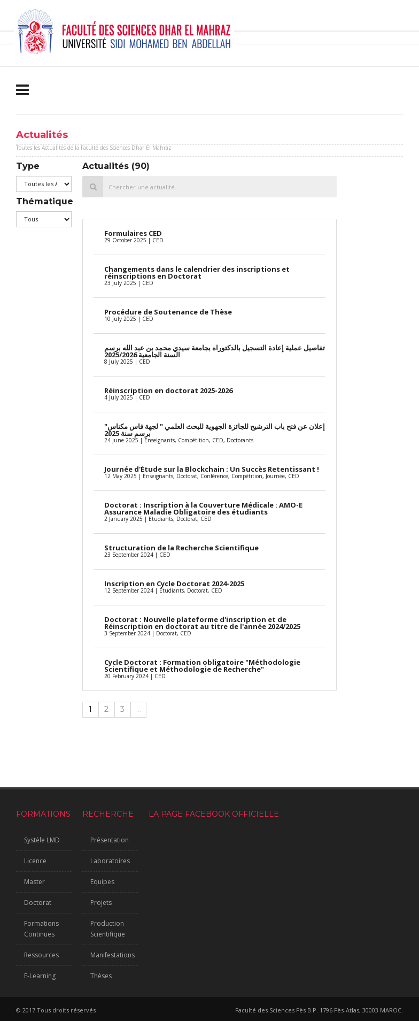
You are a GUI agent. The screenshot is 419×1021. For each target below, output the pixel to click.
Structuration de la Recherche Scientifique (181, 547)
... (138, 709)
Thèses (101, 975)
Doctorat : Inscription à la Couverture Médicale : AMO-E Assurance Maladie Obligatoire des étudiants (203, 508)
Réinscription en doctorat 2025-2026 (168, 390)
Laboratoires (110, 860)
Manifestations (112, 954)
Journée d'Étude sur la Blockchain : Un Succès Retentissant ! (211, 469)
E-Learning (40, 975)
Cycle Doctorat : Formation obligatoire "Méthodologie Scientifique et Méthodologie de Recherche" (202, 665)
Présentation (109, 840)
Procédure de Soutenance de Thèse (168, 312)
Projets (101, 902)
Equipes (102, 881)
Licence (35, 860)
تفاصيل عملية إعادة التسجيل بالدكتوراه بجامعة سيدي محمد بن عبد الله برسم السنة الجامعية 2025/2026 (214, 351)
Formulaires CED (133, 233)
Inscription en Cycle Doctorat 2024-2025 (174, 583)
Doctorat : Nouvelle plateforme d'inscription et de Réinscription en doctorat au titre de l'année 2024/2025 (202, 623)
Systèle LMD (42, 840)
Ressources (41, 954)
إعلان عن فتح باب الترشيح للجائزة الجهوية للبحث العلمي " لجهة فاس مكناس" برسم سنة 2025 (214, 429)
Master (34, 881)
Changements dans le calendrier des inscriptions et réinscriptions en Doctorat (197, 272)
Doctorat (37, 902)
